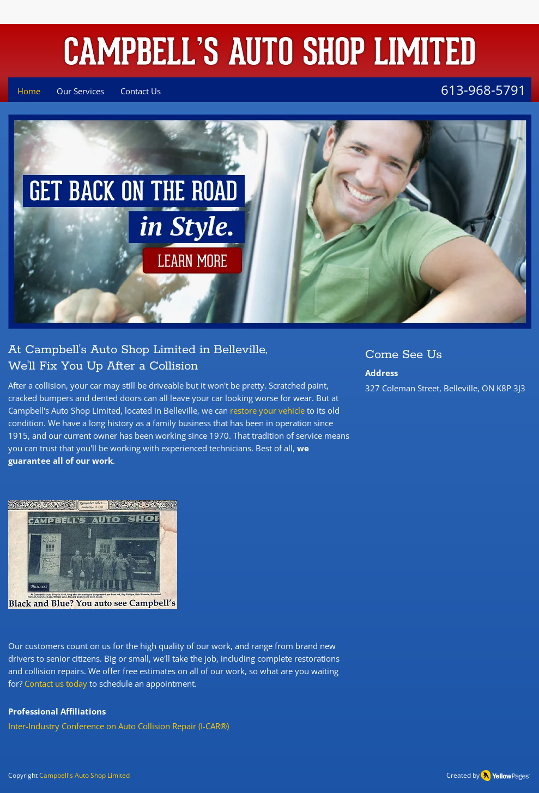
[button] (92, 554)
